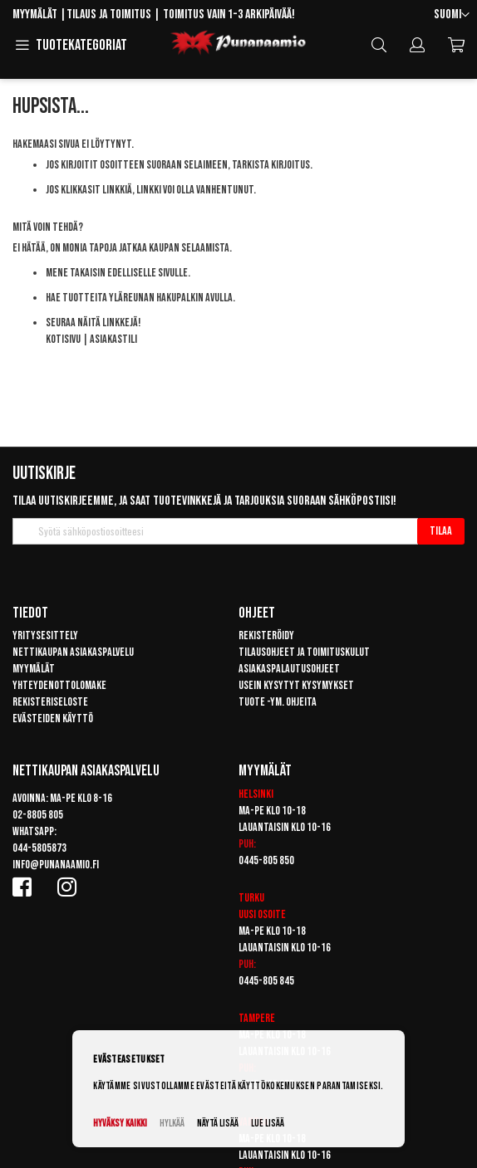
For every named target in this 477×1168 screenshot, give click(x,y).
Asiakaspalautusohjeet (289, 669)
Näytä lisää (217, 1123)
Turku (251, 898)
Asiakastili (113, 339)
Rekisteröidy (266, 635)
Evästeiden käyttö (52, 718)
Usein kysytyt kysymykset (296, 685)
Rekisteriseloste (50, 702)
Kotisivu (63, 339)
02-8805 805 (37, 815)
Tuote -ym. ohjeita (277, 702)
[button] (452, 15)
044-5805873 (39, 848)
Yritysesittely (45, 635)
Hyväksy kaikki (120, 1123)
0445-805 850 (266, 860)
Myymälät (34, 14)
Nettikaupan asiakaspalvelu (73, 652)
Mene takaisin (76, 273)
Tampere (256, 1018)
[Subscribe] (441, 531)
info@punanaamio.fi (55, 865)
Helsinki (255, 794)
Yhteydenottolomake (59, 685)
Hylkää (172, 1123)
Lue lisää (267, 1123)
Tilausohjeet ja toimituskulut (304, 652)
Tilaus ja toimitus (108, 14)
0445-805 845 (266, 981)
